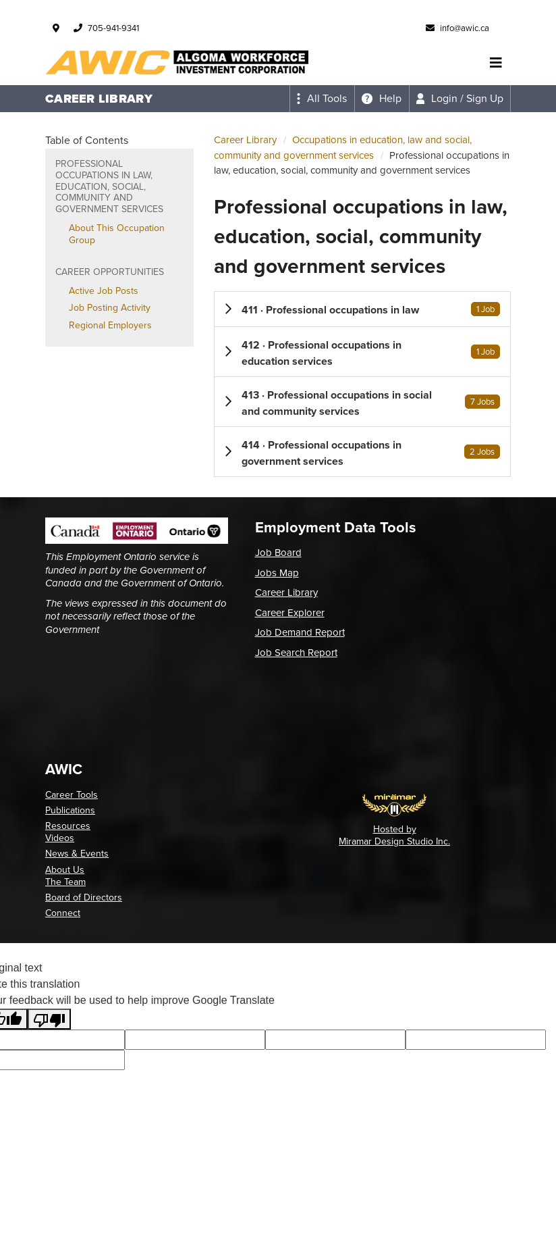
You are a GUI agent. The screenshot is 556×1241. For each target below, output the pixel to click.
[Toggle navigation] (496, 63)
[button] (362, 309)
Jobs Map (277, 572)
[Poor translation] (49, 1019)
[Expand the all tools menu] (321, 98)
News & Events (77, 853)
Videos (59, 838)
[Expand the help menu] (381, 98)
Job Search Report (296, 652)
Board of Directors (83, 897)
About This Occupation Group (117, 234)
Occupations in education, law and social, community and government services (343, 147)
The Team (65, 882)
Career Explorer (290, 612)
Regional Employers (110, 325)
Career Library (245, 139)
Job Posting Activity (109, 308)
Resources (67, 826)
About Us (64, 870)
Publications (70, 810)
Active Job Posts (103, 291)
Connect (62, 913)
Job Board (278, 552)
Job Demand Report (300, 632)
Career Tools (71, 795)
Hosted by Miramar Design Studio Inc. (394, 835)
